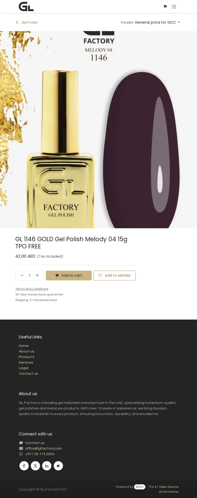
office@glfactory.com (43, 448)
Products (26, 357)
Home (24, 346)
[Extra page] (58, 465)
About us (26, 351)
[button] (150, 22)
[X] (35, 465)
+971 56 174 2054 (39, 454)
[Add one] (39, 275)
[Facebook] (24, 465)
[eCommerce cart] (164, 6)
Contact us (28, 373)
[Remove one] (21, 275)
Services (26, 362)
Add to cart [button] (68, 275)
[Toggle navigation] (173, 6)
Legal (23, 368)
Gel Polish (26, 22)
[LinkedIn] (46, 465)
